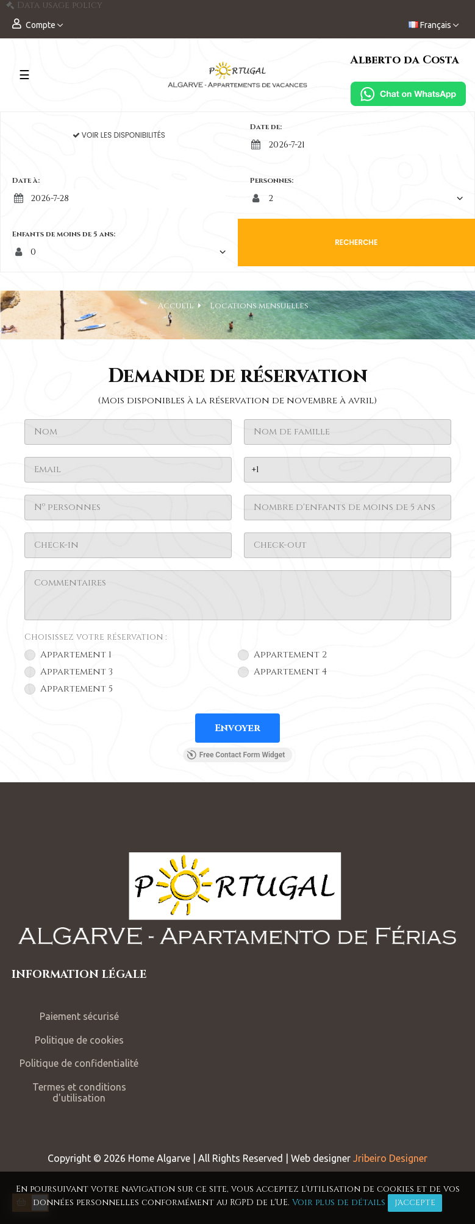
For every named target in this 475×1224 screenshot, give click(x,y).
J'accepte (415, 1202)
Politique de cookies (79, 1040)
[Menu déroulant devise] (433, 25)
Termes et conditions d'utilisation (79, 1092)
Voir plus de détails (338, 1202)
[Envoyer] (237, 728)
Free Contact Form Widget (236, 755)
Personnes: (271, 180)
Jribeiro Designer (390, 1158)
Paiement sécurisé (79, 1016)
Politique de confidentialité (79, 1063)
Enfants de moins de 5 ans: (63, 234)
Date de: (266, 127)
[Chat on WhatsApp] (408, 93)
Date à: (26, 180)
